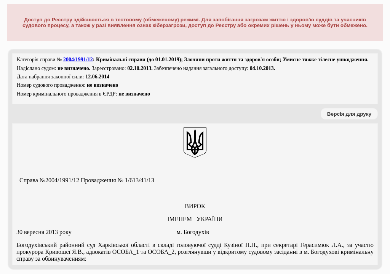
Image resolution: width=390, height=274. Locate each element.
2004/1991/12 (78, 59)
